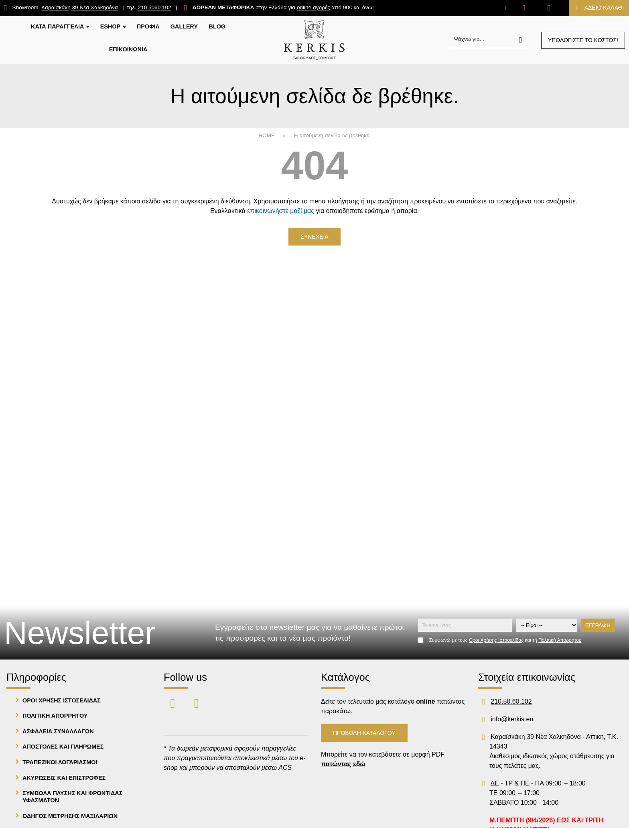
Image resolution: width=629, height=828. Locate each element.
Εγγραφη (598, 625)
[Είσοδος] (549, 8)
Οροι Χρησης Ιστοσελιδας (61, 700)
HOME (266, 135)
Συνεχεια (314, 236)
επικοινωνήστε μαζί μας (280, 210)
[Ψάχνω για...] (490, 40)
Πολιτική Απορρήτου (559, 640)
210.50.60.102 (511, 701)
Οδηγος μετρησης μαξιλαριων (70, 816)
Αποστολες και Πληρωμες (62, 746)
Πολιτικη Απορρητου (54, 715)
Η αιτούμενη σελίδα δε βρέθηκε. (332, 135)
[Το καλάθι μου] (599, 8)
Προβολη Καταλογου (364, 733)
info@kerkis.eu (512, 719)
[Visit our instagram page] (196, 702)
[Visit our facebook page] (173, 702)
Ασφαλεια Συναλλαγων (58, 731)
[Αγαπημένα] (524, 8)
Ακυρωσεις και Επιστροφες (64, 778)
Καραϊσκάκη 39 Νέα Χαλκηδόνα (79, 8)
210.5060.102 (154, 8)
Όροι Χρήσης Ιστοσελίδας (496, 640)
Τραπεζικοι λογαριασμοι (59, 762)
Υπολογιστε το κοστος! (583, 40)
